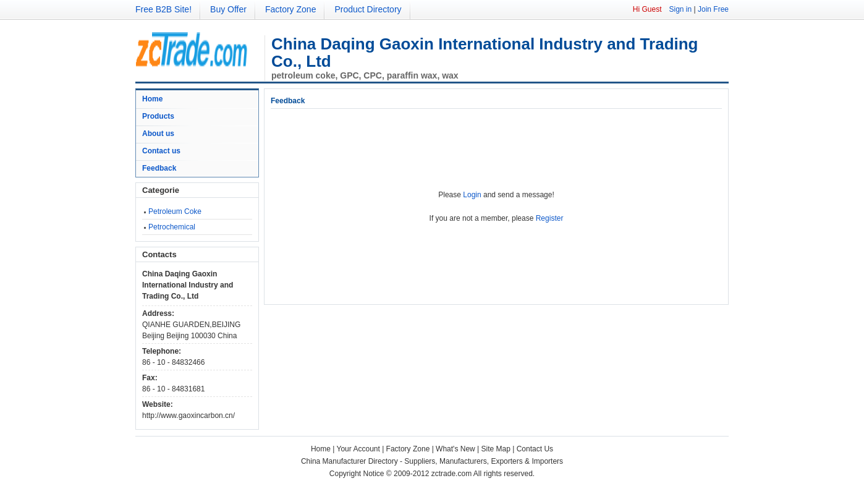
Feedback (159, 168)
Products (158, 116)
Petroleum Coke (174, 211)
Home (152, 99)
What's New (455, 449)
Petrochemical (171, 227)
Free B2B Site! (163, 9)
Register (550, 218)
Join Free (713, 9)
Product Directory (367, 9)
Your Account (358, 449)
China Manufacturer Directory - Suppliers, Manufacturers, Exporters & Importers (432, 461)
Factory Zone (290, 9)
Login (472, 194)
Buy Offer (228, 9)
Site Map (495, 449)
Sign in (680, 9)
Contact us (161, 151)
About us (158, 133)
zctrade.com (451, 473)
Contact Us (535, 449)
